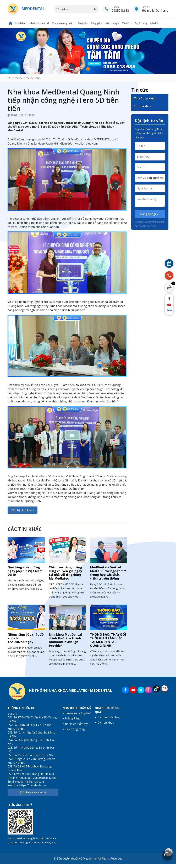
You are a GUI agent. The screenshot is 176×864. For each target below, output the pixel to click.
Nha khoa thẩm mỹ (39, 23)
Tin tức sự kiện (33, 78)
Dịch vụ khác (105, 722)
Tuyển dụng (141, 23)
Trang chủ (10, 23)
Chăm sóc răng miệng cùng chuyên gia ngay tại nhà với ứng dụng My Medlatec (65, 572)
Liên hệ (154, 23)
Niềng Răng (72, 718)
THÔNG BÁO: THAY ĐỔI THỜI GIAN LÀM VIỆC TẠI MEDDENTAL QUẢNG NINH (108, 640)
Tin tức (126, 23)
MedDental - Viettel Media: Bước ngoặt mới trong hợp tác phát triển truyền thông (108, 572)
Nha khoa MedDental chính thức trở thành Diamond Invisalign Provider (65, 640)
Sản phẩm (83, 23)
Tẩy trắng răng (75, 729)
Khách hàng (112, 23)
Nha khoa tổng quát (63, 23)
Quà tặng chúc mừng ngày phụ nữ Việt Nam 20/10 (25, 571)
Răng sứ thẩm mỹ (76, 723)
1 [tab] (88, 69)
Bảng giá (96, 23)
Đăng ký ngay (150, 214)
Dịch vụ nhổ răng (108, 717)
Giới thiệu (21, 23)
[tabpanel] (88, 51)
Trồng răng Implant (78, 713)
